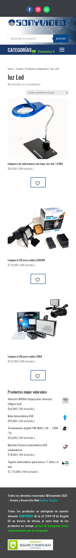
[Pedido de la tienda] (47, 92)
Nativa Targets (48, 500)
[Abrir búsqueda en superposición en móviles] (38, 38)
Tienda (19, 68)
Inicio (10, 68)
